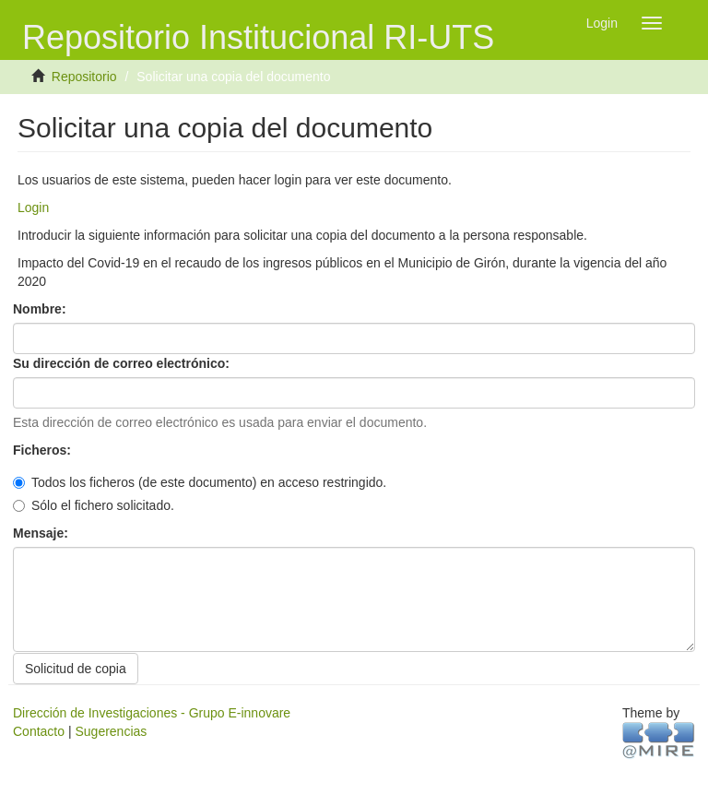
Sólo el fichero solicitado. (93, 505)
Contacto (39, 731)
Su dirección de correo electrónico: (123, 363)
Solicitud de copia (75, 668)
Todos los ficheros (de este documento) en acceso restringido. (199, 482)
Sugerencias (111, 731)
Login (33, 207)
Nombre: (41, 309)
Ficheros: (44, 450)
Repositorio (84, 76)
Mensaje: (42, 533)
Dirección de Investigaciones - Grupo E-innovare (151, 712)
